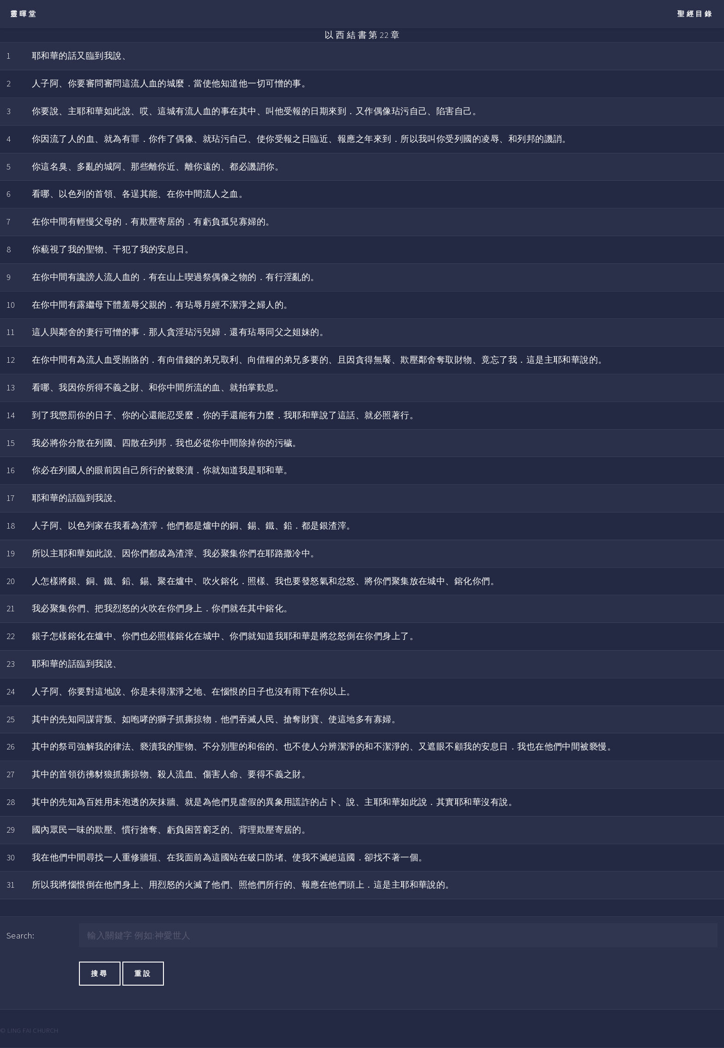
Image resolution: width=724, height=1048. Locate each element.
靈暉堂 (23, 13)
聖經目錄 (695, 13)
